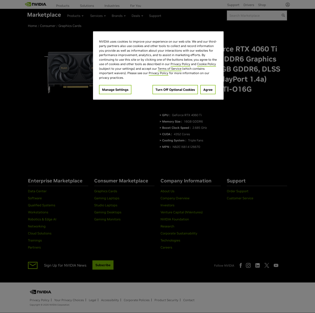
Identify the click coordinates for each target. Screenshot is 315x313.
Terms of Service (169, 69)
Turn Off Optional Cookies (175, 90)
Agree (208, 90)
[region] (158, 65)
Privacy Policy (180, 64)
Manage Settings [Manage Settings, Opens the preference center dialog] (115, 90)
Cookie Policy (206, 64)
